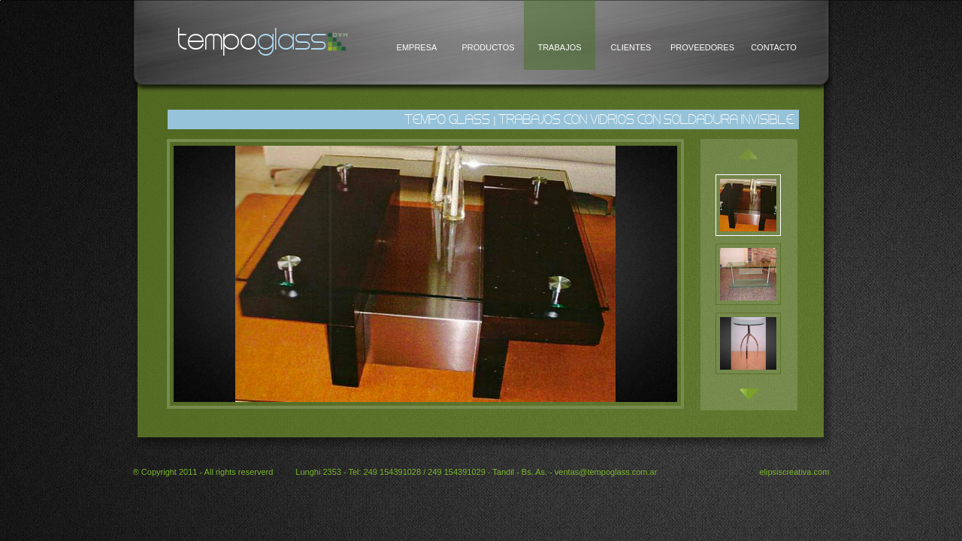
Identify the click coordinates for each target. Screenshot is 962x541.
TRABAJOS (559, 48)
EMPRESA (417, 48)
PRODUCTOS (487, 48)
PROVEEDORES (702, 48)
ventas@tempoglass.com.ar (606, 471)
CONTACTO (774, 48)
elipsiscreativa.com (794, 471)
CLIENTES (631, 48)
